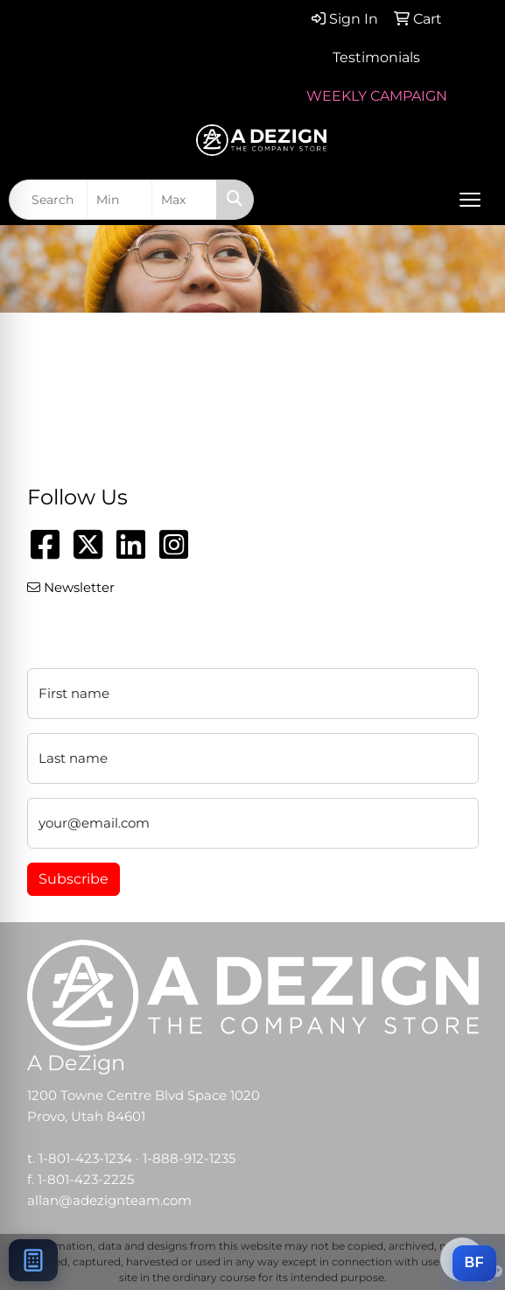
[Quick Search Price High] (184, 200)
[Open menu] (469, 199)
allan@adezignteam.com (109, 1201)
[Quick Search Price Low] (119, 200)
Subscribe (74, 879)
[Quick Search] (48, 200)
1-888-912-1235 (189, 1159)
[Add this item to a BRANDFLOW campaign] (474, 1263)
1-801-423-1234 (85, 1159)
